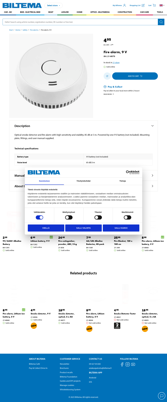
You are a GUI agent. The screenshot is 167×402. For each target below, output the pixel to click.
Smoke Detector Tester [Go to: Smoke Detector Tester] (125, 313)
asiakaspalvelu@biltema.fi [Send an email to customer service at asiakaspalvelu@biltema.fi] (100, 368)
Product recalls (66, 372)
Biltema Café (34, 364)
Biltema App (95, 372)
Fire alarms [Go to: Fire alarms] (34, 30)
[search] (83, 22)
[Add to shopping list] (107, 76)
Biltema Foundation (68, 376)
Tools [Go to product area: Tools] (160, 12)
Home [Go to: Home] (17, 30)
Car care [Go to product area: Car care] (144, 12)
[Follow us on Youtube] (133, 365)
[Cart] (152, 5)
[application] (162, 396)
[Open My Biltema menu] (119, 5)
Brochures (64, 368)
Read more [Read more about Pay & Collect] (109, 94)
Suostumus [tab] (44, 181)
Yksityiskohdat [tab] (83, 181)
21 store (116, 62)
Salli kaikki (121, 228)
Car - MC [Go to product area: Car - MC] (8, 12)
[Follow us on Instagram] (128, 364)
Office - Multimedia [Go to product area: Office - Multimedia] (100, 12)
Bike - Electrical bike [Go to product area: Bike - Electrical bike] (30, 12)
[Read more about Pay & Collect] (128, 86)
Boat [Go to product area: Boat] (50, 12)
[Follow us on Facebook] (122, 364)
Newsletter (64, 364)
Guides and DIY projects (70, 381)
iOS (90, 382)
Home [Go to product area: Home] (79, 12)
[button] (162, 5)
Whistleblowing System (70, 389)
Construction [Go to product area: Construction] (125, 12)
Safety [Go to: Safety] (25, 30)
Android (92, 377)
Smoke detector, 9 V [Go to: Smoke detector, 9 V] (40, 313)
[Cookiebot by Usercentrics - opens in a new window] (128, 172)
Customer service (70, 358)
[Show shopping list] (137, 5)
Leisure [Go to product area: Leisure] (65, 12)
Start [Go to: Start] (11, 30)
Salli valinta (83, 228)
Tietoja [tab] (123, 181)
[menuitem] (8, 12)
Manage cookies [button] (67, 385)
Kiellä (45, 228)
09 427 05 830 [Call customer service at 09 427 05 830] (95, 364)
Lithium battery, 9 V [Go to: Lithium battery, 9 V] (40, 241)
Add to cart (135, 76)
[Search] (161, 22)
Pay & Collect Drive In (38, 368)
